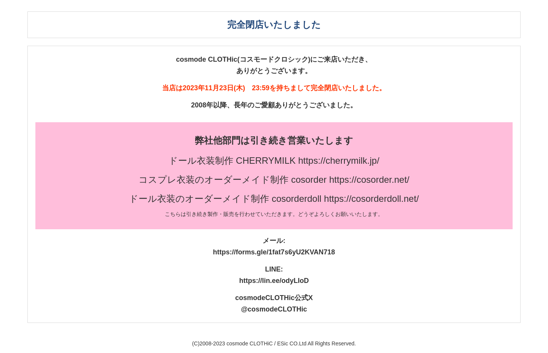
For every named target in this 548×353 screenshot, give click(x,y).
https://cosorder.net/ (369, 179)
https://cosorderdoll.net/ (371, 198)
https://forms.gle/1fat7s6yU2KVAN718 (274, 252)
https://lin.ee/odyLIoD (274, 280)
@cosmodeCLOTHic (274, 309)
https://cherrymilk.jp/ (338, 160)
